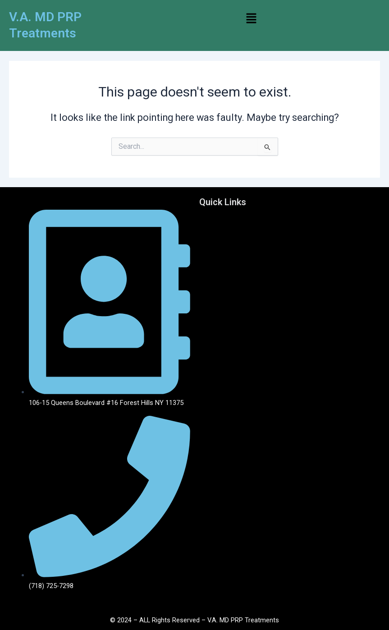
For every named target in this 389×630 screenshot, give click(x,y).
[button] (252, 19)
